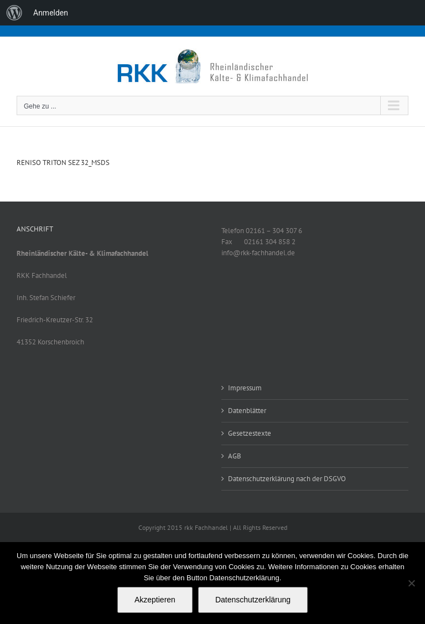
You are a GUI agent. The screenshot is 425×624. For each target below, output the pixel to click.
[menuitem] (14, 12)
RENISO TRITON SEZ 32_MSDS (63, 162)
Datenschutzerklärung (253, 599)
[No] (411, 583)
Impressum (245, 388)
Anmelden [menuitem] (50, 12)
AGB (234, 456)
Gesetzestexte (249, 433)
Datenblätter (247, 410)
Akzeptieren (154, 599)
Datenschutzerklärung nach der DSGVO (287, 478)
